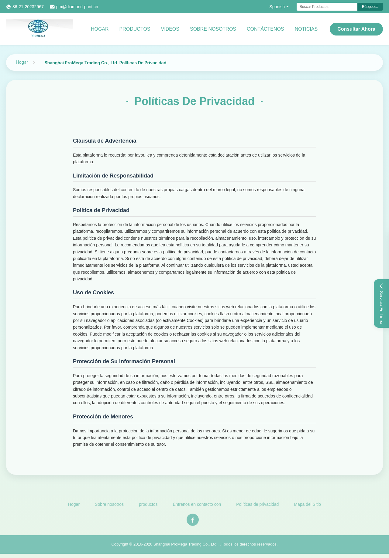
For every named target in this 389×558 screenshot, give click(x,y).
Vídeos (170, 29)
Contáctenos (265, 29)
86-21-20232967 (28, 6)
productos (134, 29)
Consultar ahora (356, 29)
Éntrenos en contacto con (197, 505)
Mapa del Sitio (307, 505)
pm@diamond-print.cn (77, 6)
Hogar (100, 29)
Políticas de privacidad (257, 505)
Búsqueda (370, 7)
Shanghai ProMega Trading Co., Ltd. (185, 545)
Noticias (306, 29)
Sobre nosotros (213, 29)
